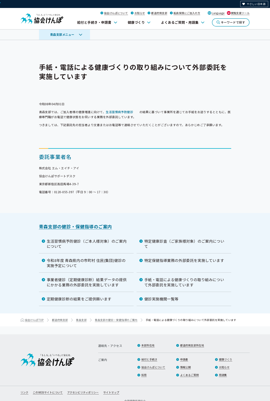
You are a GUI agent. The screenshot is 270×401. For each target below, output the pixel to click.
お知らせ (139, 13)
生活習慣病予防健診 (119, 112)
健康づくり (136, 22)
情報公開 (185, 367)
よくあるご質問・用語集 (179, 22)
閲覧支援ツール (240, 13)
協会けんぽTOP (34, 320)
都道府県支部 (159, 13)
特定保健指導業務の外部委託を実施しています (184, 260)
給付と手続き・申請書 (94, 22)
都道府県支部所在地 (192, 345)
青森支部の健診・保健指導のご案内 (75, 226)
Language (218, 13)
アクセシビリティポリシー (83, 392)
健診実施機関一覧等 (161, 299)
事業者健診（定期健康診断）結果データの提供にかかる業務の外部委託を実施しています (87, 282)
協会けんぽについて (116, 13)
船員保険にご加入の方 (187, 13)
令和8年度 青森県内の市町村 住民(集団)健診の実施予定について (86, 263)
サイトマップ (111, 392)
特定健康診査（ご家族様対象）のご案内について (184, 243)
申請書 (184, 359)
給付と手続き (149, 359)
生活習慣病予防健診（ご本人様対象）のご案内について (87, 243)
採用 (144, 375)
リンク (24, 392)
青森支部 (81, 320)
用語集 (223, 375)
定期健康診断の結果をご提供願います (79, 299)
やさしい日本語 (256, 4)
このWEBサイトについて (48, 392)
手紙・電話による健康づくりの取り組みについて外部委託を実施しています (184, 282)
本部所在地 (148, 345)
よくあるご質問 (189, 375)
